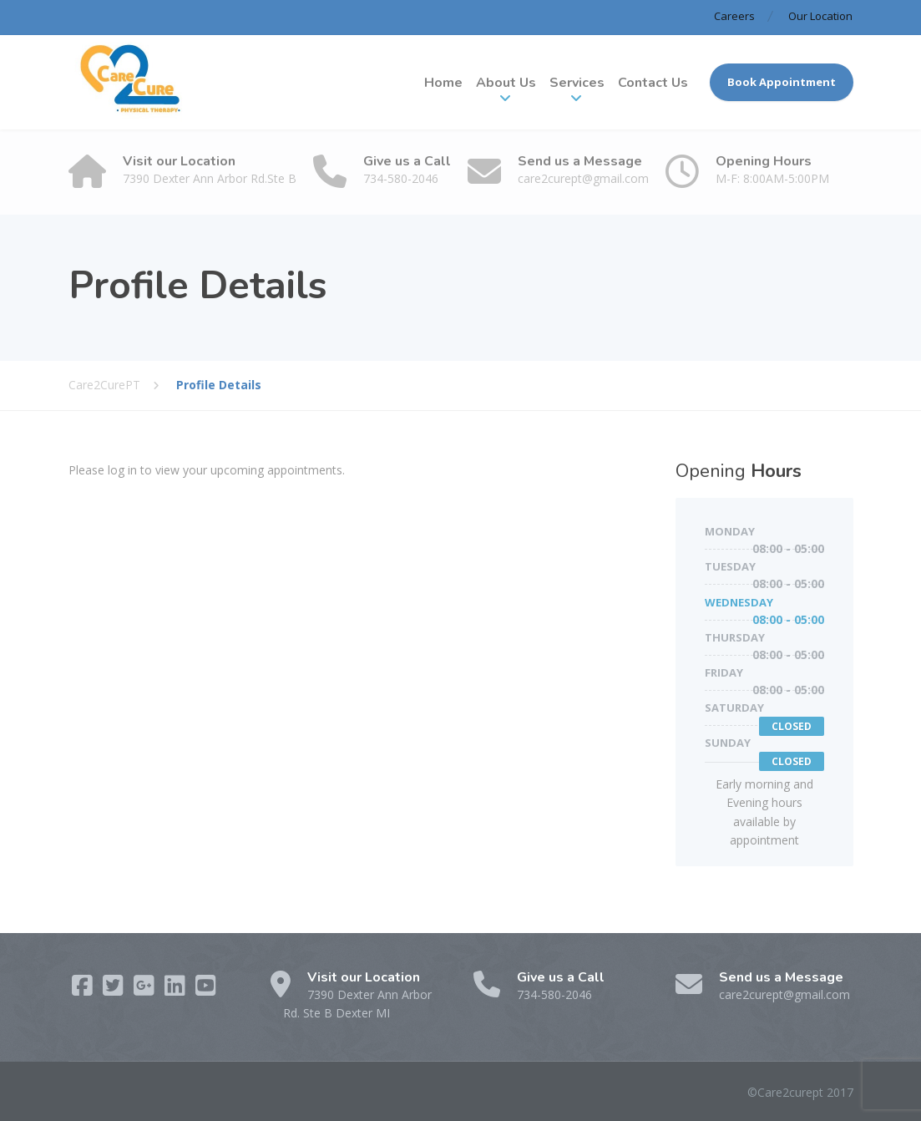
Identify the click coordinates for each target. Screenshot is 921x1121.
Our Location (820, 15)
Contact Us (653, 83)
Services (577, 83)
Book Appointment (781, 81)
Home (443, 83)
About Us (506, 83)
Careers (734, 15)
